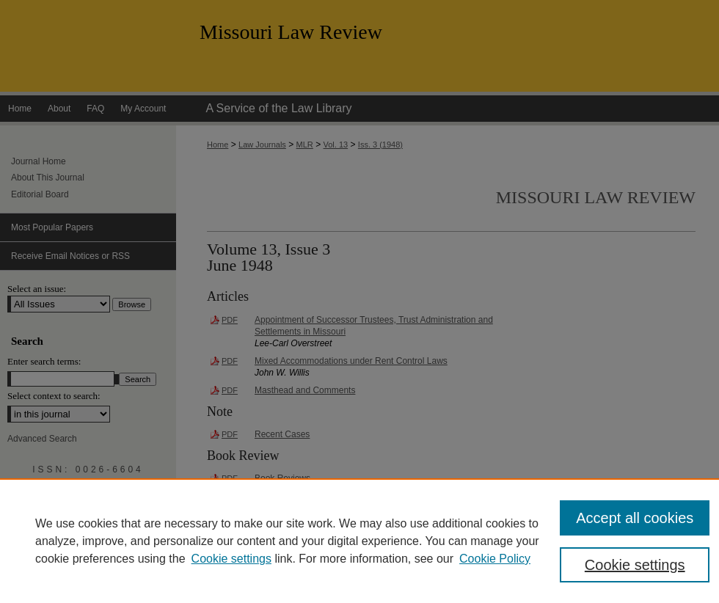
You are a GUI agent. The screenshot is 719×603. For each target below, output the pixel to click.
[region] (359, 540)
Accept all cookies (634, 518)
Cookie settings (231, 558)
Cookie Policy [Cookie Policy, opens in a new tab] (494, 558)
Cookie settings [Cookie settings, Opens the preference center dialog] (635, 565)
